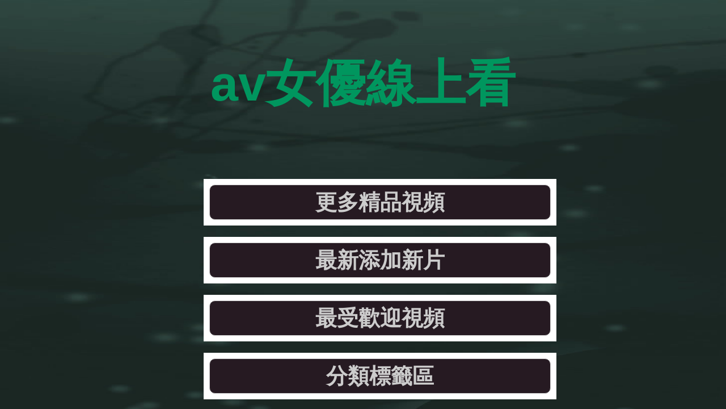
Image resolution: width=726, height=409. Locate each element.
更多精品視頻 (145, 133)
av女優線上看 (363, 56)
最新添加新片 (300, 133)
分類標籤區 (609, 133)
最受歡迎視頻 (454, 133)
